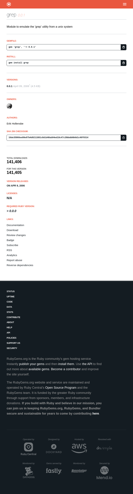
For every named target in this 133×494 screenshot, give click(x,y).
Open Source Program (60, 387)
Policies (11, 338)
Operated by (29, 440)
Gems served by (54, 463)
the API (87, 364)
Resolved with (105, 439)
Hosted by (80, 439)
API (8, 333)
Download (12, 230)
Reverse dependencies (20, 265)
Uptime (10, 296)
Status (11, 291)
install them (66, 364)
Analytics (12, 255)
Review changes (16, 235)
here (95, 413)
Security (12, 348)
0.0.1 (9, 86)
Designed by (55, 439)
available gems (39, 369)
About (10, 322)
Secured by (105, 463)
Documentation (15, 225)
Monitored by (29, 463)
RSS (9, 250)
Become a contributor (66, 369)
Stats (10, 312)
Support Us (13, 343)
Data (9, 307)
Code (10, 302)
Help (9, 327)
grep (11, 15)
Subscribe (12, 245)
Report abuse (14, 260)
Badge (10, 240)
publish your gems (31, 364)
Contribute (13, 317)
